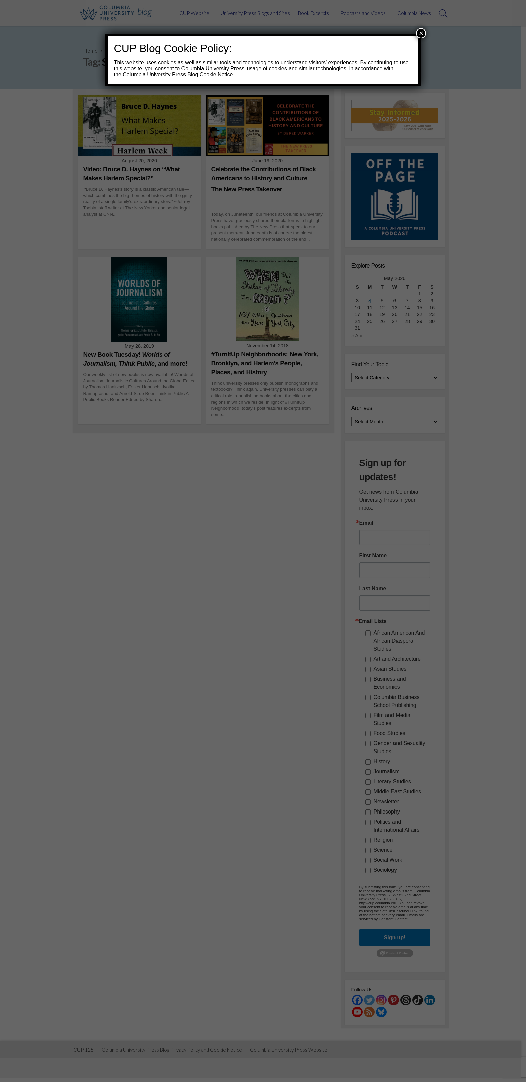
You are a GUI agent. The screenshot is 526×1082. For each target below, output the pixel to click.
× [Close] (421, 33)
